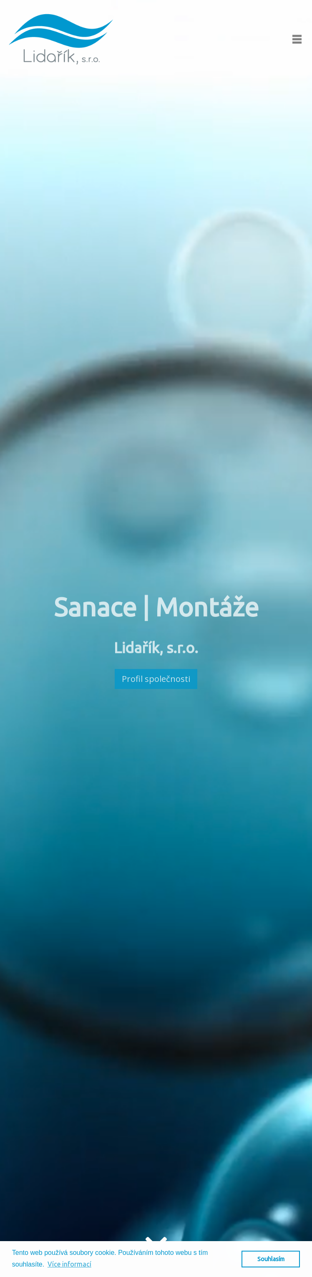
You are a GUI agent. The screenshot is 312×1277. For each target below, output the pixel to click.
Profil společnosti (156, 678)
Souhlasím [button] (270, 1259)
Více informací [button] (69, 1264)
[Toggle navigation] (297, 39)
